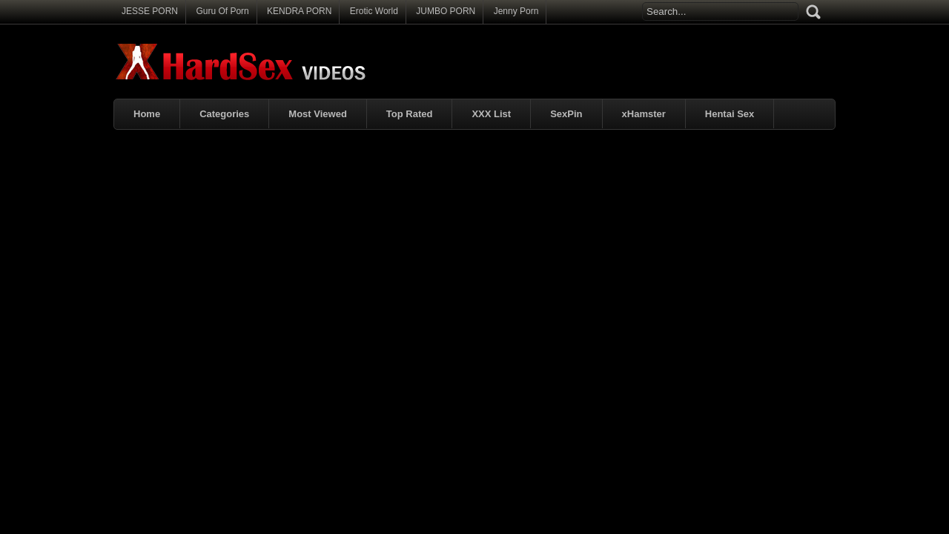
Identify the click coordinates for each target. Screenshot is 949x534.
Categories (224, 113)
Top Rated (409, 113)
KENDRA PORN (299, 11)
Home (146, 113)
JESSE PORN (150, 11)
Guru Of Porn (222, 11)
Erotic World (374, 11)
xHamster (644, 113)
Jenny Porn (516, 11)
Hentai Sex (729, 113)
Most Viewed (317, 113)
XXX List (491, 113)
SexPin (566, 113)
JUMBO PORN (445, 11)
